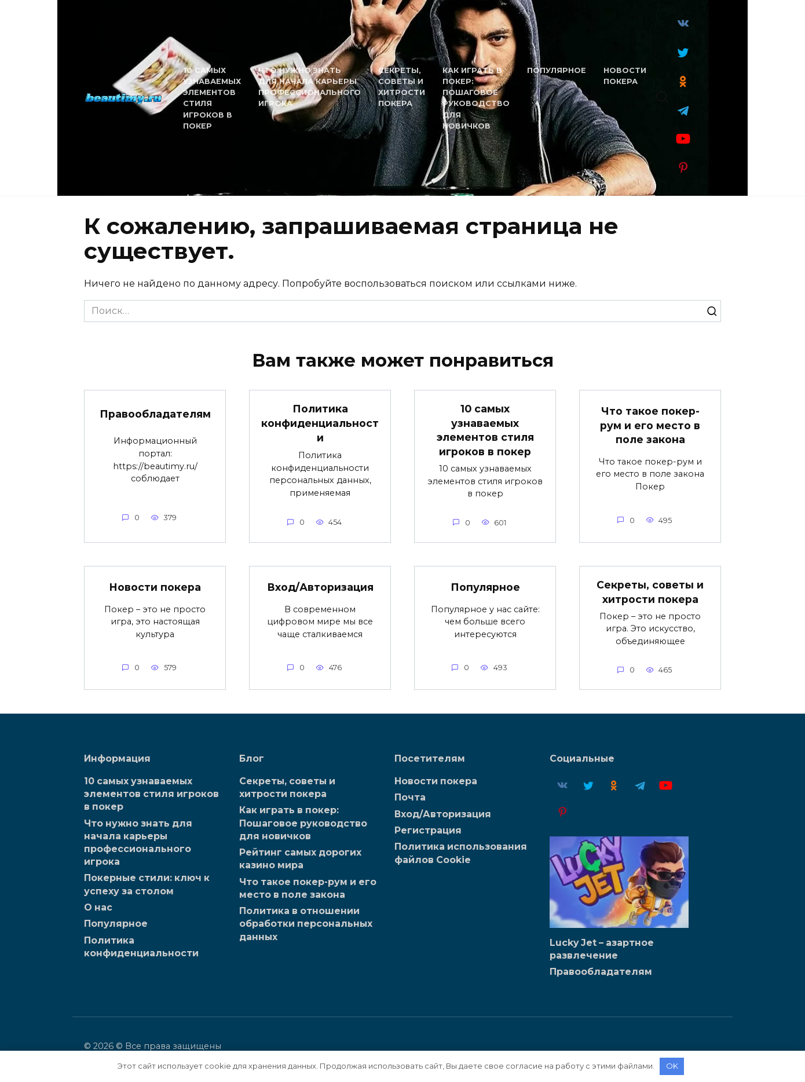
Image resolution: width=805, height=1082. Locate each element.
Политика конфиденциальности (320, 423)
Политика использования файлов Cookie (460, 853)
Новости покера (155, 587)
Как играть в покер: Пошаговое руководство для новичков (303, 823)
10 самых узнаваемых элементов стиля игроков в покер (485, 430)
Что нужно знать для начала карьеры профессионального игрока (138, 842)
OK (672, 1065)
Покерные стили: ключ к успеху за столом (147, 884)
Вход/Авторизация (320, 587)
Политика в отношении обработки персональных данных (305, 923)
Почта (410, 797)
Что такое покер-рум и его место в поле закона (650, 425)
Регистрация (428, 830)
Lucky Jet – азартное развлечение (602, 948)
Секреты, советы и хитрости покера (650, 592)
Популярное (556, 70)
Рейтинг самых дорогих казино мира (300, 859)
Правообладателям (155, 413)
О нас (98, 907)
